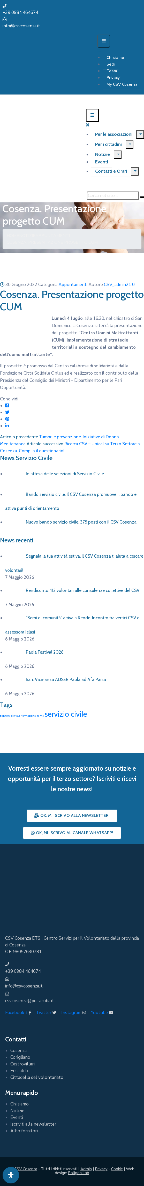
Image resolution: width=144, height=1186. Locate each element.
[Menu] (140, 134)
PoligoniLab (78, 1172)
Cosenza (18, 1051)
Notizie (102, 154)
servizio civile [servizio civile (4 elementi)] (66, 713)
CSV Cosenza (25, 1169)
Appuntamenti (52, 236)
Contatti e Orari (111, 171)
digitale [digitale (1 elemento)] (15, 715)
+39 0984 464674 (20, 12)
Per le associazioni (113, 134)
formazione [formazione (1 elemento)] (28, 715)
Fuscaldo (19, 1071)
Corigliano (20, 1057)
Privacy (113, 77)
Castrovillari (22, 1064)
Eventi (101, 162)
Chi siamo (115, 57)
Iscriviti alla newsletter (33, 1124)
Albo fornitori (24, 1131)
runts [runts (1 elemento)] (40, 715)
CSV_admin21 (117, 285)
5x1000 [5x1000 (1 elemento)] (5, 715)
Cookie (117, 1169)
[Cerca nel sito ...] (113, 196)
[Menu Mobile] (103, 41)
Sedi (111, 64)
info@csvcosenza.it (21, 26)
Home (13, 236)
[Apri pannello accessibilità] (11, 1175)
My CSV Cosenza (122, 84)
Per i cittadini (108, 144)
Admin (86, 1169)
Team (112, 71)
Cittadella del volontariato (36, 1077)
